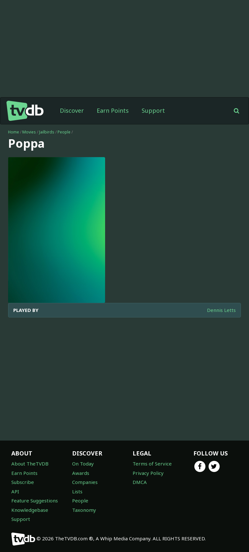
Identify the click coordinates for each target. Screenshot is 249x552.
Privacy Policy (148, 473)
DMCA (140, 482)
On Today (83, 463)
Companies (85, 482)
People (64, 132)
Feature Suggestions (34, 500)
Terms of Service (152, 463)
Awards (80, 473)
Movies (29, 132)
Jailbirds (46, 132)
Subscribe (22, 482)
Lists (77, 491)
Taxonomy (84, 510)
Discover (72, 110)
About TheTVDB (30, 463)
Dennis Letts (221, 310)
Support (153, 110)
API (15, 491)
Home (13, 132)
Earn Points (113, 110)
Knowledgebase (29, 510)
